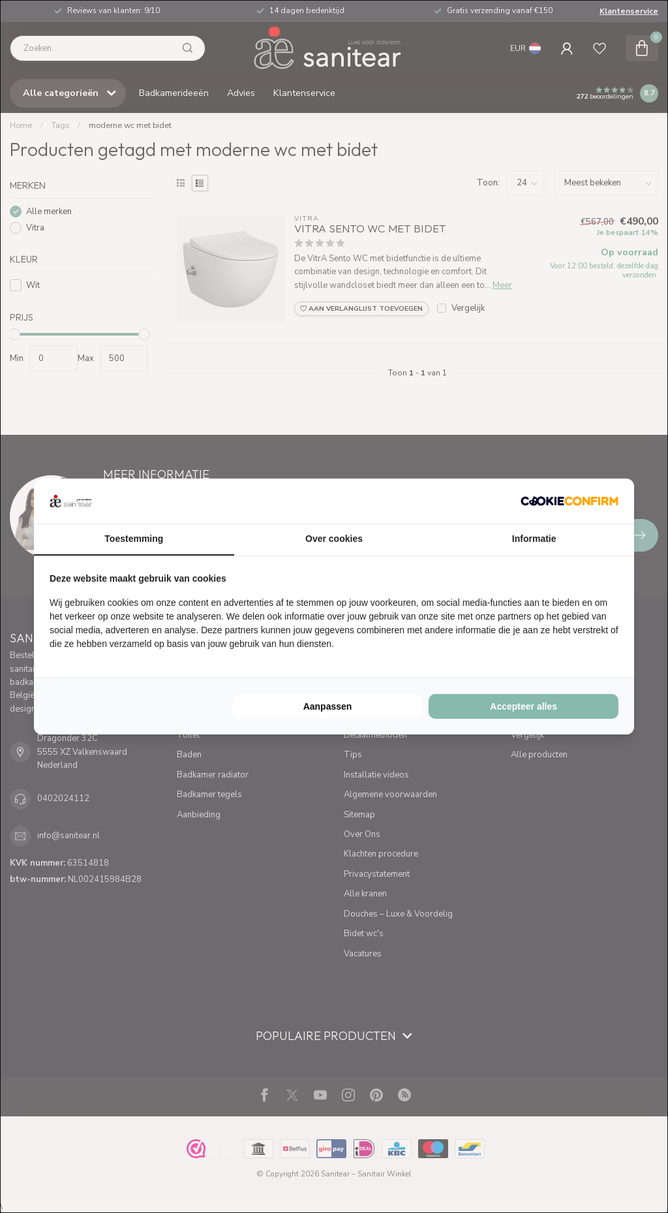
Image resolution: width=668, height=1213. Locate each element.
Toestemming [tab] (133, 538)
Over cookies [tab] (334, 538)
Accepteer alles (523, 706)
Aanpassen (327, 706)
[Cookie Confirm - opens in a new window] (569, 500)
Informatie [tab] (534, 538)
